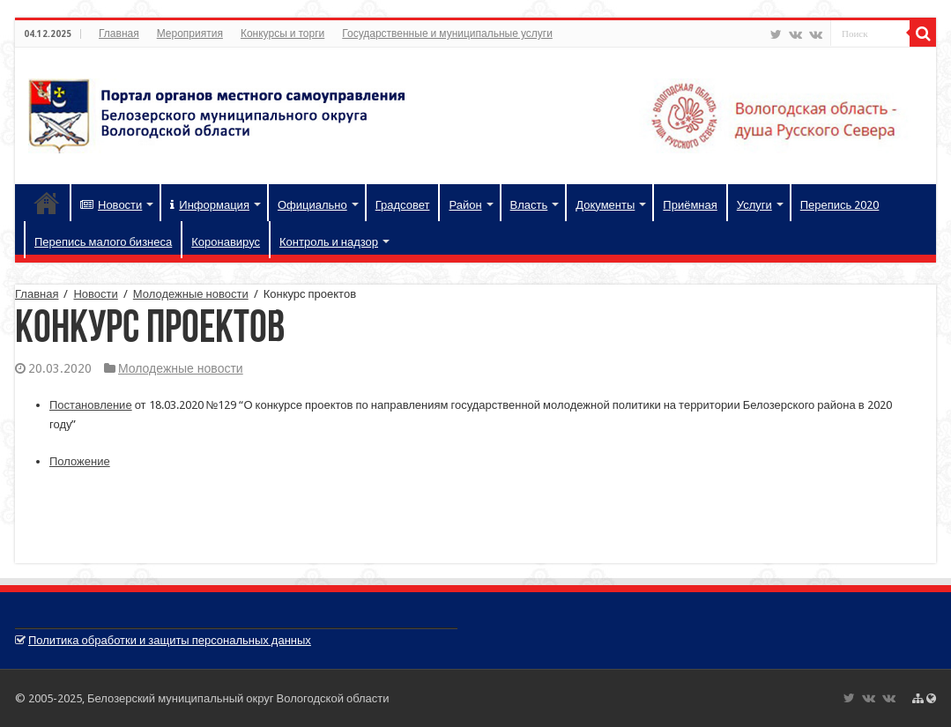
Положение (79, 461)
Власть (529, 204)
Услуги (754, 204)
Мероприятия (190, 33)
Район (465, 204)
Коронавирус (225, 242)
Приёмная (690, 204)
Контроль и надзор (328, 242)
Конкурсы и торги (282, 33)
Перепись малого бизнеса (103, 242)
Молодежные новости (191, 293)
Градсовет (402, 204)
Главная (119, 33)
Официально (312, 204)
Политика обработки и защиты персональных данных (169, 640)
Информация (209, 204)
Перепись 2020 (840, 204)
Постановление (90, 405)
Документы (605, 204)
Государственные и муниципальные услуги (447, 33)
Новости (111, 204)
